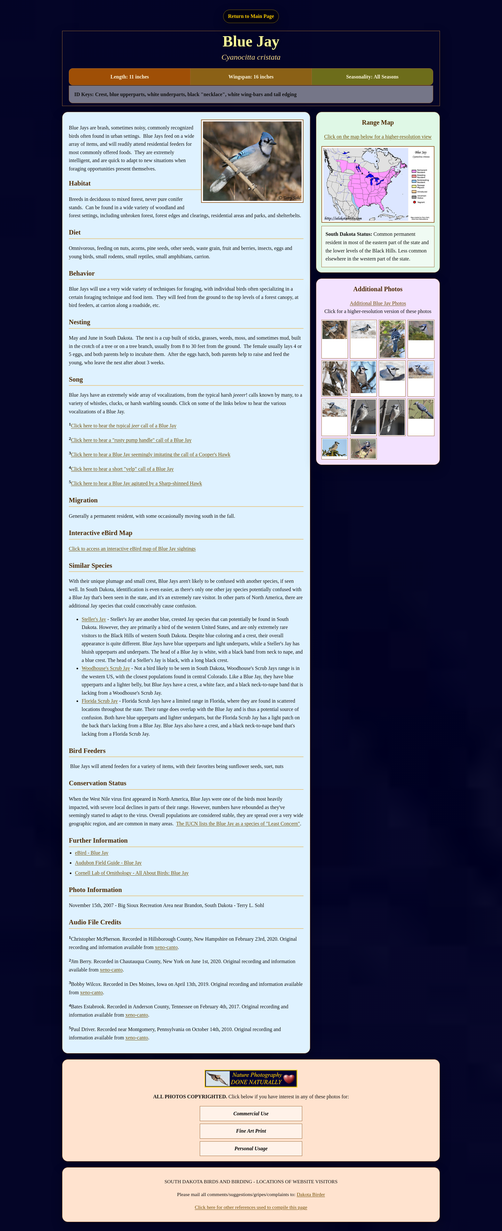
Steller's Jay (94, 619)
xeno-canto (166, 947)
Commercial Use (251, 1113)
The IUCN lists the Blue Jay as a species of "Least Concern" (238, 823)
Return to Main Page (251, 16)
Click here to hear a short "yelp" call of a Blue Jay (122, 469)
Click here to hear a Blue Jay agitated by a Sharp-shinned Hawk (136, 483)
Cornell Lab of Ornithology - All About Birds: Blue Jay (132, 873)
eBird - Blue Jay (91, 852)
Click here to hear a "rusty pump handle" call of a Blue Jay (131, 440)
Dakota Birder (311, 1194)
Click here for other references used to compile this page (251, 1207)
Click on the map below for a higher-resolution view (378, 136)
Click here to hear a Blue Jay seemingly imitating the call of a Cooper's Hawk (151, 454)
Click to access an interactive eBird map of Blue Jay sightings (132, 548)
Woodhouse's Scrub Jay (106, 668)
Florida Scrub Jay (100, 701)
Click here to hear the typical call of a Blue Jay (123, 426)
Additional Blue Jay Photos (378, 303)
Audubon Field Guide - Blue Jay (108, 862)
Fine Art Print (251, 1131)
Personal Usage (251, 1148)
